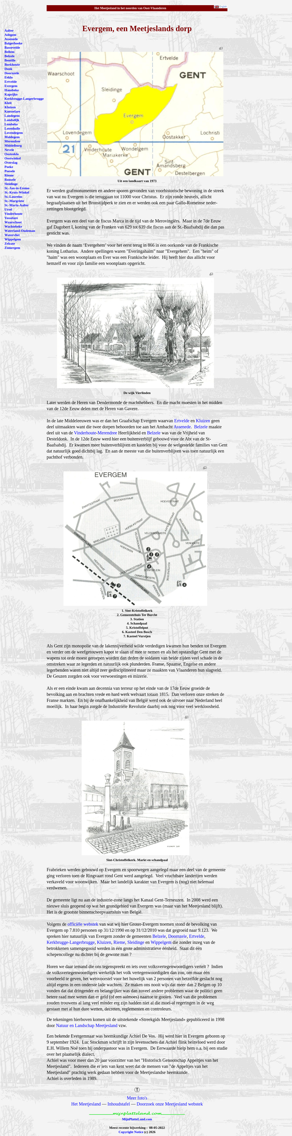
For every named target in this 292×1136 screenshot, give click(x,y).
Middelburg (13, 145)
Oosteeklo (11, 154)
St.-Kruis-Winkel (16, 192)
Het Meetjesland (86, 1103)
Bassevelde (12, 47)
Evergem (10, 86)
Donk (8, 69)
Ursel (8, 209)
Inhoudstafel (118, 1103)
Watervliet (12, 235)
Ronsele (10, 179)
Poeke (8, 167)
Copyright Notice (131, 1132)
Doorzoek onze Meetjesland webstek (170, 1103)
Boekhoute (12, 64)
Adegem (10, 35)
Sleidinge (135, 942)
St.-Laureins (13, 196)
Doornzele (177, 936)
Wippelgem (161, 942)
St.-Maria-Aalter (16, 205)
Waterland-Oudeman (19, 231)
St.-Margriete (14, 201)
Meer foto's (137, 1097)
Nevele (9, 150)
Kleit (8, 103)
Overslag (10, 162)
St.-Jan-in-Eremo (16, 188)
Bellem (9, 52)
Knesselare (12, 111)
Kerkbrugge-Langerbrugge (71, 942)
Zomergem (12, 248)
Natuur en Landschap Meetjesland (87, 1025)
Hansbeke (11, 90)
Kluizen (203, 420)
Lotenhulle (12, 128)
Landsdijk (11, 120)
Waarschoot (13, 222)
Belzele (201, 426)
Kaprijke (10, 94)
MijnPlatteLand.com (137, 1119)
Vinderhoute (85, 432)
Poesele (9, 171)
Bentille (9, 60)
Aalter (9, 30)
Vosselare (11, 218)
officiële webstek (83, 924)
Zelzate (9, 243)
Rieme (119, 942)
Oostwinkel (12, 158)
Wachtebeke (13, 226)
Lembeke (11, 124)
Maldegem (12, 137)
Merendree (107, 432)
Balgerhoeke (13, 43)
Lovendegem (13, 133)
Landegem (12, 116)
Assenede (182, 426)
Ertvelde (182, 420)
